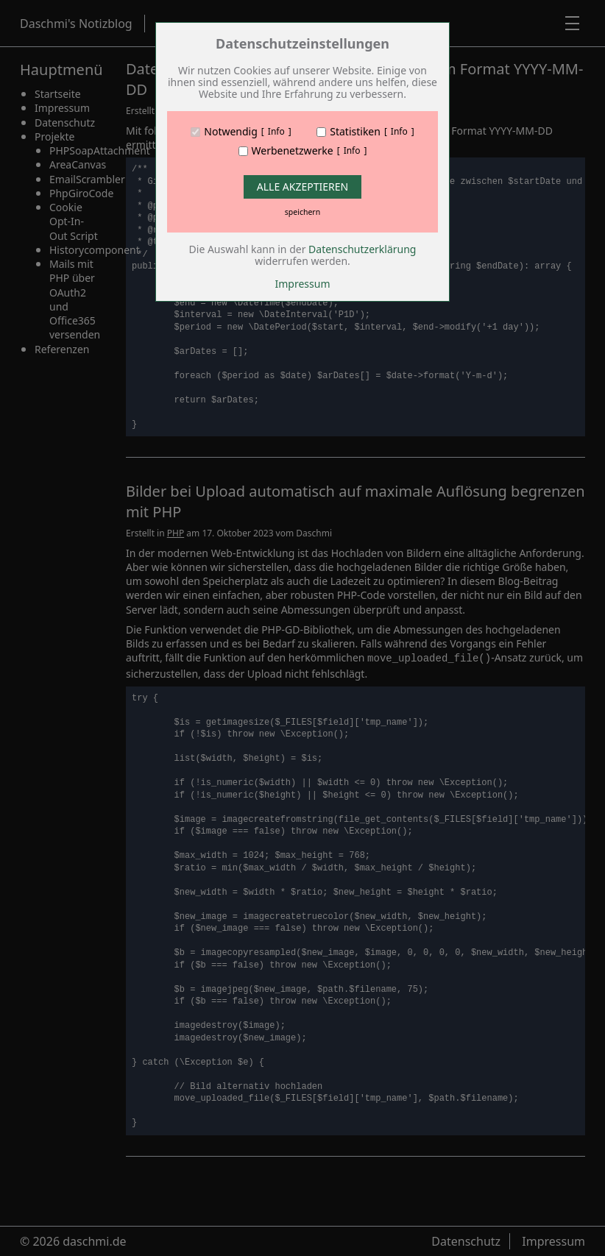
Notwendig (231, 132)
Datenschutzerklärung (362, 249)
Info (276, 132)
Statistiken (355, 132)
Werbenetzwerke (292, 151)
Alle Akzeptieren (302, 187)
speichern (302, 212)
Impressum (302, 284)
